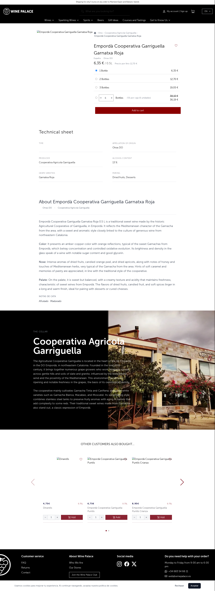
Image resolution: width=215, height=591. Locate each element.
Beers (100, 20)
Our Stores (75, 567)
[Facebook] (126, 564)
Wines (49, 20)
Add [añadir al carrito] (72, 517)
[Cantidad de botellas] (105, 97)
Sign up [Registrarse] (184, 11)
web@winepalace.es (179, 576)
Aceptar (194, 586)
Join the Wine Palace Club (84, 575)
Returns (25, 567)
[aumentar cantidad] (112, 97)
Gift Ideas (113, 20)
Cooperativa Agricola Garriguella (57, 162)
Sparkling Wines (69, 20)
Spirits (88, 20)
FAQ (23, 562)
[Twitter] (134, 564)
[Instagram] (119, 564)
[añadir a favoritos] (176, 45)
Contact (25, 572)
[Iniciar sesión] (171, 11)
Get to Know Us (160, 20)
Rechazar (179, 586)
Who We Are (76, 562)
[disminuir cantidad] (101, 97)
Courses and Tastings (134, 20)
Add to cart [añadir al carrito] (138, 110)
